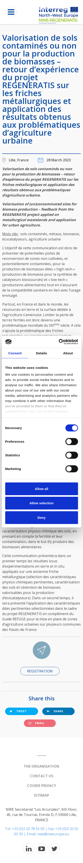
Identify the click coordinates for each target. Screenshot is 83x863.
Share (55, 711)
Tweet (18, 711)
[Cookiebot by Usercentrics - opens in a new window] (59, 342)
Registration (40, 671)
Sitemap (41, 795)
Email (36, 723)
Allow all (41, 488)
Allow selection (41, 503)
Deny (41, 517)
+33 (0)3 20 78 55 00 (28, 828)
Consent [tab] (15, 353)
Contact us (41, 776)
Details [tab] (41, 353)
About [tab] (68, 353)
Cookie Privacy (41, 785)
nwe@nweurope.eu (53, 834)
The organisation (41, 766)
